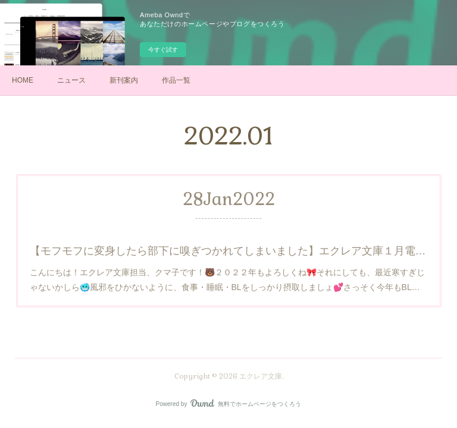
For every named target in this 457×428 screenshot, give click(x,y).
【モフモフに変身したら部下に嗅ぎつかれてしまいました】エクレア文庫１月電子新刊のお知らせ (228, 250)
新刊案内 (123, 80)
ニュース (71, 80)
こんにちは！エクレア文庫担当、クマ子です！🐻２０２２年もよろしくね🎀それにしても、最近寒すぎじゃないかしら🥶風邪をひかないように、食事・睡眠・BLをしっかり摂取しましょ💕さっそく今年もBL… (227, 279)
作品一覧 (176, 80)
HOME (22, 80)
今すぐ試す (163, 49)
